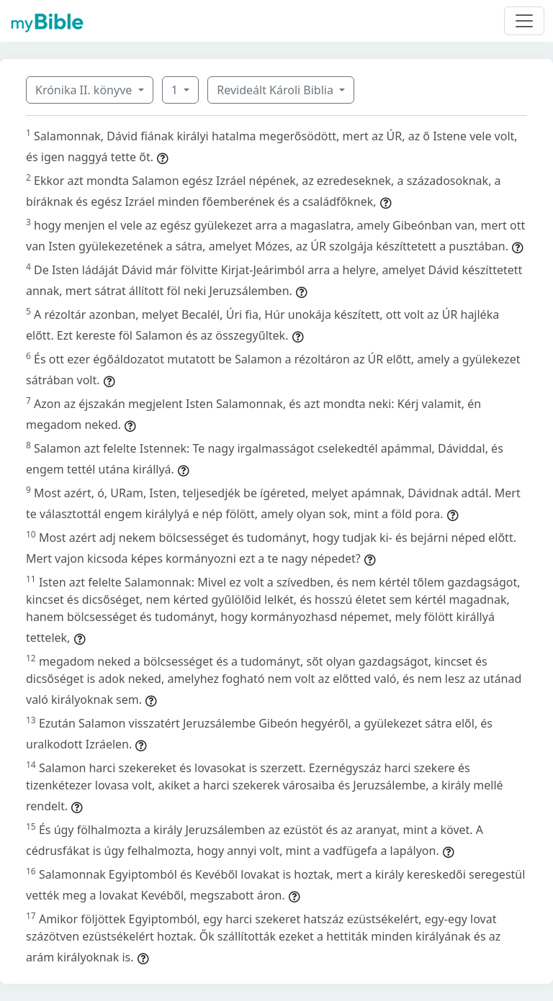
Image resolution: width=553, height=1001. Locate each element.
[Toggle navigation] (524, 20)
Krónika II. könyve (85, 90)
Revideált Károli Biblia (276, 90)
